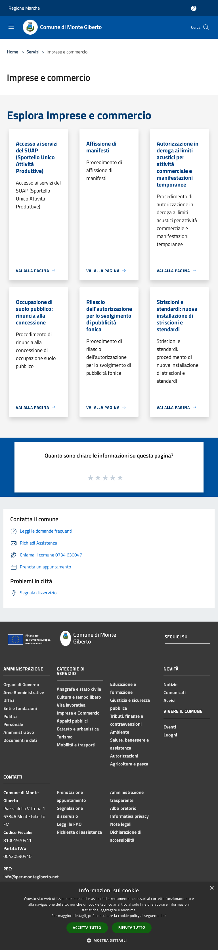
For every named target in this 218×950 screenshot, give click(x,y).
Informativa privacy (129, 816)
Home (12, 51)
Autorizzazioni (124, 755)
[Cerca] (206, 27)
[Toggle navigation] (11, 26)
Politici (10, 716)
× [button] (211, 888)
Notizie (170, 684)
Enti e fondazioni (20, 708)
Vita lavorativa (71, 704)
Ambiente (119, 731)
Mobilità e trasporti (76, 744)
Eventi (170, 726)
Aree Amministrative (23, 692)
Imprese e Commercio (78, 712)
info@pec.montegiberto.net (31, 876)
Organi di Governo (21, 684)
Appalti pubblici (72, 720)
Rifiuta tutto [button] (131, 927)
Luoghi (170, 734)
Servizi (32, 51)
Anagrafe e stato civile (79, 689)
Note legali (120, 824)
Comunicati (175, 692)
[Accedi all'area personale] (194, 8)
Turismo (65, 736)
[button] (109, 940)
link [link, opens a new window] (164, 915)
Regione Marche (24, 8)
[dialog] (109, 916)
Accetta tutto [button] (87, 927)
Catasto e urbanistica (78, 728)
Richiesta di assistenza (79, 832)
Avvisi (169, 700)
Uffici (8, 700)
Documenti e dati (20, 740)
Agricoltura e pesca (129, 763)
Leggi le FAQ (69, 824)
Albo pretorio (123, 808)
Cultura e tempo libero (79, 697)
